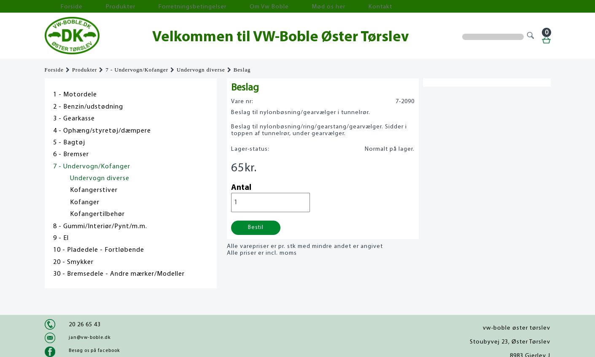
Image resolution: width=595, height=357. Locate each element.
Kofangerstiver (94, 190)
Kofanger (85, 202)
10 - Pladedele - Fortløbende (98, 250)
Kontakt (303, 6)
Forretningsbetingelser (156, 6)
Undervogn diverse (201, 70)
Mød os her (264, 6)
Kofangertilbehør (97, 214)
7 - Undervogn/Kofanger (136, 70)
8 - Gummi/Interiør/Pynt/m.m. (100, 226)
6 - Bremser (71, 154)
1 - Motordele (75, 94)
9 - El (61, 238)
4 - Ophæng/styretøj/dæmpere (102, 131)
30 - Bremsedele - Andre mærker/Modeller (119, 274)
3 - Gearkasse (74, 118)
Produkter (99, 6)
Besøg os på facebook (94, 350)
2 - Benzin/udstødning (88, 107)
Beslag (242, 70)
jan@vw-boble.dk (89, 337)
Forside (61, 6)
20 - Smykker (73, 262)
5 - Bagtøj (69, 142)
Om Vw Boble (217, 6)
